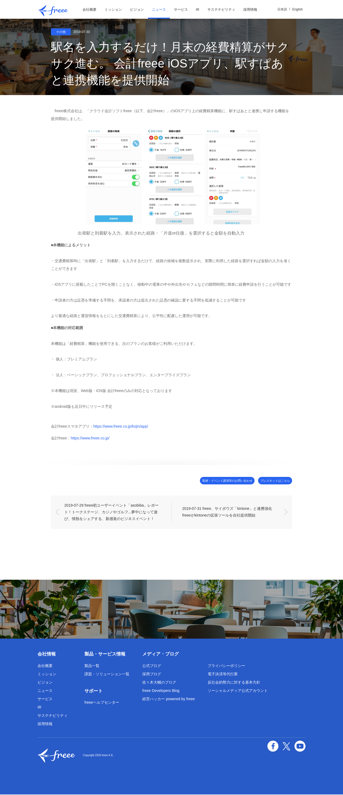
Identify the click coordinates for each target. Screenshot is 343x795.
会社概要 (89, 9)
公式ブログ (151, 666)
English (297, 9)
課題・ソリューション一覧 (106, 674)
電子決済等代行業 (223, 674)
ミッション (113, 9)
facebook (276, 746)
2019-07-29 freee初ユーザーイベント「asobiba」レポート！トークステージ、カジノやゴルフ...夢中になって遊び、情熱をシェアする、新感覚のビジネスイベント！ (111, 512)
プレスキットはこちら (269, 481)
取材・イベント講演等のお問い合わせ (208, 481)
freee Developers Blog (161, 691)
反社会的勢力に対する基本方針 (234, 683)
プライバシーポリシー (226, 666)
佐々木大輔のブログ (159, 683)
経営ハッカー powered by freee (168, 699)
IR (197, 9)
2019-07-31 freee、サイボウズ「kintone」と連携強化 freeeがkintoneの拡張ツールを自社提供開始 (228, 512)
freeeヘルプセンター (101, 703)
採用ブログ (151, 674)
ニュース (159, 9)
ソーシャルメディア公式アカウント (238, 691)
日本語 (282, 9)
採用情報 (250, 9)
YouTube (300, 746)
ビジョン (137, 9)
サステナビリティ (221, 9)
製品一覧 (91, 666)
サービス (181, 9)
